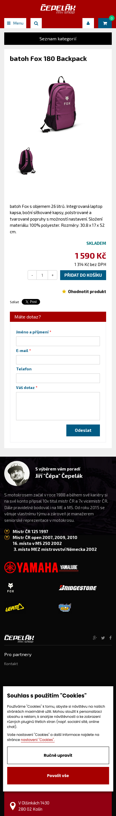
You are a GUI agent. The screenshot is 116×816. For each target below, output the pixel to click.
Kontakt (11, 663)
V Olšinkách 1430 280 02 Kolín (33, 805)
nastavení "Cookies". (38, 739)
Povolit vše (58, 775)
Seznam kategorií (58, 38)
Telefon (24, 369)
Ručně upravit (58, 755)
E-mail (22, 350)
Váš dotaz (25, 387)
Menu (15, 23)
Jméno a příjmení (32, 332)
